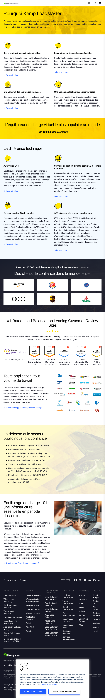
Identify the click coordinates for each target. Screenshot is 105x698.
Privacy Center (8, 685)
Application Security (31, 618)
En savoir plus (11, 75)
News (81, 607)
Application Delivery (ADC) (12, 628)
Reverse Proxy (32, 605)
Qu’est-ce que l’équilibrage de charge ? (22, 563)
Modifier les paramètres (63, 692)
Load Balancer (9, 595)
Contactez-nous (10, 580)
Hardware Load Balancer (10, 606)
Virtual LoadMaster (68, 602)
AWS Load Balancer (49, 616)
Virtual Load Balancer (8, 612)
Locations (97, 631)
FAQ (81, 625)
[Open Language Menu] (89, 3)
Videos (82, 611)
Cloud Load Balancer (12, 617)
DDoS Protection (33, 595)
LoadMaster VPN (68, 626)
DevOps (29, 631)
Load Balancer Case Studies (51, 628)
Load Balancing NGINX (51, 610)
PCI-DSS (30, 627)
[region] (52, 679)
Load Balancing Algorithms (10, 622)
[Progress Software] (11, 655)
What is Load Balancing (9, 600)
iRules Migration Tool (69, 614)
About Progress (96, 596)
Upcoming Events (83, 620)
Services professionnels (69, 638)
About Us (7, 665)
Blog (81, 603)
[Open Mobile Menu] (100, 3)
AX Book (82, 615)
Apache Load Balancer (50, 604)
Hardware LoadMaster (68, 596)
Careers (96, 619)
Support (23, 580)
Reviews (96, 623)
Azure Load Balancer (50, 622)
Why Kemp (95, 608)
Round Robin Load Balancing (11, 634)
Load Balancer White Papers (51, 634)
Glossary (83, 599)
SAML (28, 623)
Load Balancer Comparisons (51, 598)
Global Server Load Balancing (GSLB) (11, 640)
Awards (96, 627)
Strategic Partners (96, 614)
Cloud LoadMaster (68, 608)
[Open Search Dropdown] (95, 3)
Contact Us (96, 602)
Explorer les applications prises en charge (23, 408)
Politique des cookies (49, 685)
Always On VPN (33, 613)
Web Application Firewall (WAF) (33, 600)
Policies (82, 595)
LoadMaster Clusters (68, 620)
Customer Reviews (67, 632)
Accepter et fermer (32, 692)
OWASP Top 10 (33, 609)
